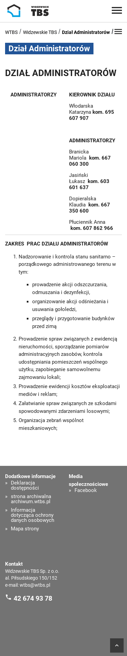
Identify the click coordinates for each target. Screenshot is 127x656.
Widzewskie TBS (40, 32)
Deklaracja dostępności (25, 485)
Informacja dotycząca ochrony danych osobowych (32, 515)
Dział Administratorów (86, 32)
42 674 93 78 (33, 598)
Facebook (86, 490)
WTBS (11, 32)
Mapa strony (25, 528)
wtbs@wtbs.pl (35, 585)
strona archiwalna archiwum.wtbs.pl (31, 499)
